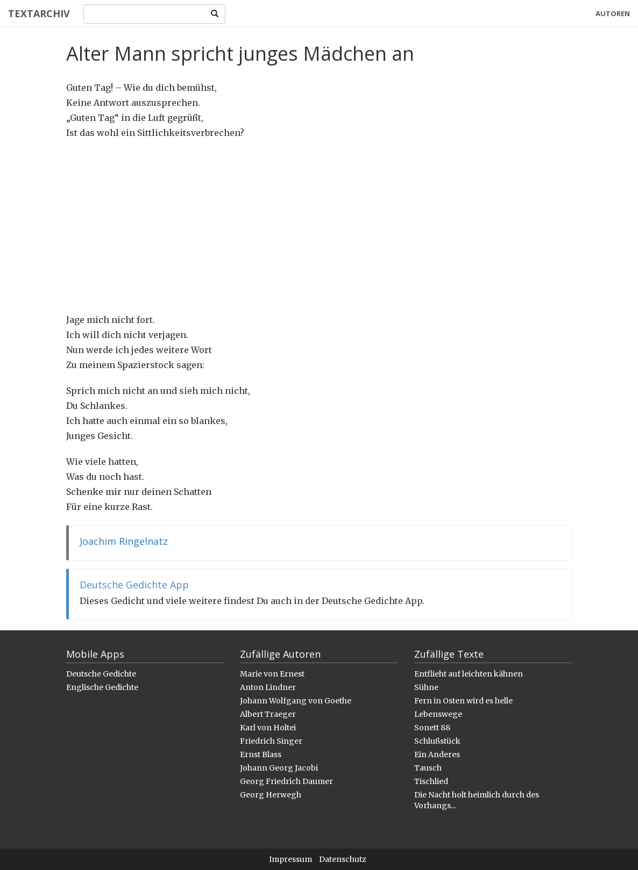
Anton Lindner (268, 687)
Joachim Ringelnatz (124, 541)
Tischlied (431, 781)
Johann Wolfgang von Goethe (295, 701)
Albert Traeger (268, 714)
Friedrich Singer (271, 741)
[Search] (144, 14)
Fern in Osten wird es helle (463, 701)
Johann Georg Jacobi (279, 768)
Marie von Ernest (272, 674)
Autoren (613, 13)
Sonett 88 (432, 727)
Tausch (428, 768)
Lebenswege (438, 714)
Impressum (290, 859)
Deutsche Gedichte (101, 674)
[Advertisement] (319, 226)
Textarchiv (39, 13)
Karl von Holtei (268, 727)
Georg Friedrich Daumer (286, 781)
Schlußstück (437, 741)
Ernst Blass (260, 754)
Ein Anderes (437, 754)
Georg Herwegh (270, 795)
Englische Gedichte (102, 687)
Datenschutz (342, 859)
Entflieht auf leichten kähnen (468, 674)
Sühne (426, 687)
